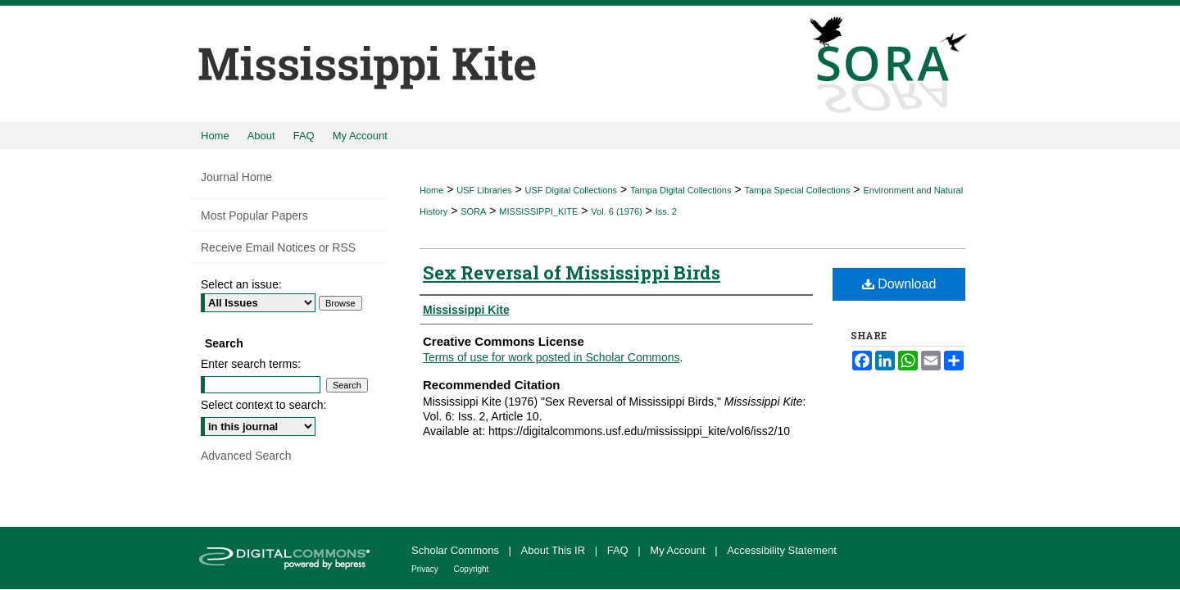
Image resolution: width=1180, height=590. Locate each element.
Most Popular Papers (254, 215)
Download (899, 284)
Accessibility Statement (782, 550)
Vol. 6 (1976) (616, 211)
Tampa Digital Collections (681, 190)
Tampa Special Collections (797, 190)
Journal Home (236, 177)
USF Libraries (483, 190)
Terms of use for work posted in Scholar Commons (551, 357)
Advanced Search (246, 455)
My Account (679, 550)
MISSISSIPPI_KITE (538, 211)
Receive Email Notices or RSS (278, 247)
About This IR (554, 550)
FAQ (619, 550)
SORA (473, 211)
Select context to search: (263, 404)
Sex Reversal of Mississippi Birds (571, 272)
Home (431, 190)
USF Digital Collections (571, 190)
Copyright (471, 569)
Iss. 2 (666, 211)
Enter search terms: (251, 363)
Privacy (426, 569)
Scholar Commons (456, 550)
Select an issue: (241, 284)
